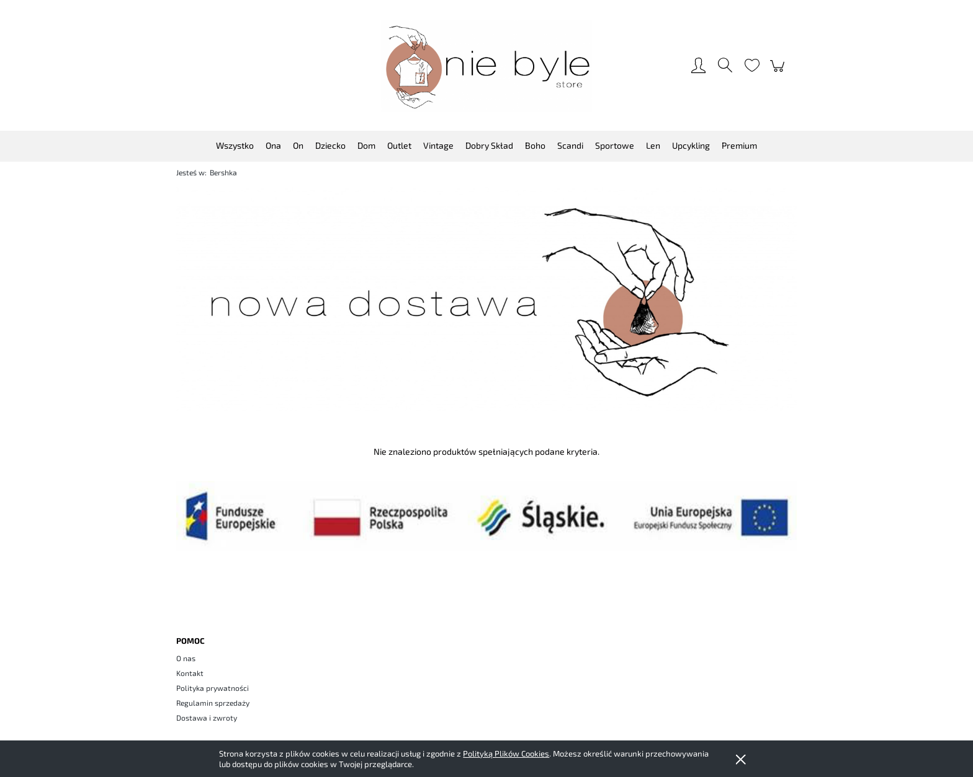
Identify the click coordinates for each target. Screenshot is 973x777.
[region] (486, 300)
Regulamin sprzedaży (212, 702)
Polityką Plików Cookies (506, 753)
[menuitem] (235, 145)
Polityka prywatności (212, 687)
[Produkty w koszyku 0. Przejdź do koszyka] (779, 71)
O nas (185, 658)
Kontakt (190, 673)
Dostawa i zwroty (206, 717)
